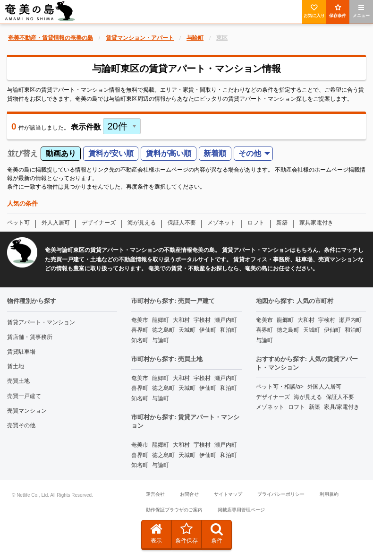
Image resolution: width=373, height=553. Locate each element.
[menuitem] (253, 154)
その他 (249, 153)
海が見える (141, 222)
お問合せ (189, 494)
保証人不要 (182, 222)
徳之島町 (163, 330)
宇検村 (202, 320)
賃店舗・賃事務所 (29, 337)
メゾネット (221, 222)
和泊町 (228, 330)
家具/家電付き (341, 407)
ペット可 (18, 222)
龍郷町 (160, 320)
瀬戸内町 (225, 320)
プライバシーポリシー (281, 494)
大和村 (181, 320)
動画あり (61, 153)
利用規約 (329, 494)
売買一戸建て (24, 396)
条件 (216, 533)
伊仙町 (207, 330)
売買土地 (18, 381)
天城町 (186, 330)
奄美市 (139, 320)
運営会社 (155, 494)
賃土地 (15, 366)
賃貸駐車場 (21, 351)
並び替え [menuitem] (23, 153)
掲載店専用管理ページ (241, 509)
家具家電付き (316, 222)
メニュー (361, 11)
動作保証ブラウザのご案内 (174, 509)
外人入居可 (56, 222)
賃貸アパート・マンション (41, 322)
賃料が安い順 (111, 153)
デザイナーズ (99, 222)
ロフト (255, 222)
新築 (282, 222)
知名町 (139, 340)
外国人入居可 (324, 386)
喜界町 (139, 330)
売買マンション (27, 410)
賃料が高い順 (168, 153)
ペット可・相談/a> (280, 386)
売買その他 (21, 425)
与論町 (160, 340)
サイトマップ (228, 494)
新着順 (214, 153)
